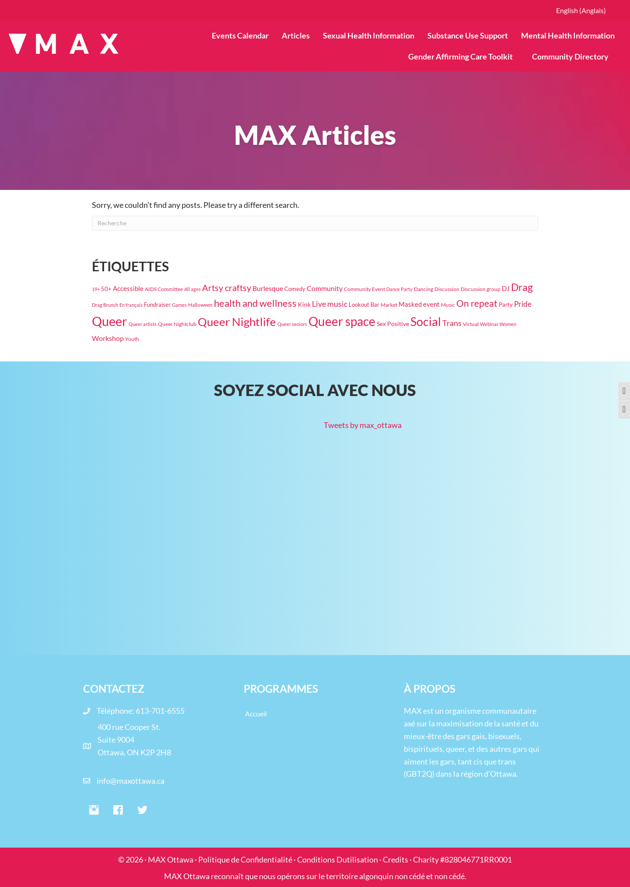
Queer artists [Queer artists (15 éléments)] (143, 324)
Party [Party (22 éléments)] (506, 305)
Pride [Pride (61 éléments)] (523, 304)
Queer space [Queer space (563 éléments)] (341, 321)
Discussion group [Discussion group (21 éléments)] (480, 289)
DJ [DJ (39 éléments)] (506, 288)
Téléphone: (116, 710)
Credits (395, 859)
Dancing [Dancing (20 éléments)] (423, 289)
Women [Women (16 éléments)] (508, 324)
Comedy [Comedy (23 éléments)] (294, 288)
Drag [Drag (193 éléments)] (522, 287)
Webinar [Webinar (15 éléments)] (489, 324)
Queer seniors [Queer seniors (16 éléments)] (292, 324)
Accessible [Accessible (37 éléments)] (128, 288)
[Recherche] (315, 223)
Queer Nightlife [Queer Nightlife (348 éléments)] (237, 321)
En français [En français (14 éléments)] (131, 305)
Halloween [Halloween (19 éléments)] (200, 305)
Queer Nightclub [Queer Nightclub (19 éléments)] (177, 324)
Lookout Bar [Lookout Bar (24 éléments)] (364, 304)
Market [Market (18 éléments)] (389, 305)
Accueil (256, 713)
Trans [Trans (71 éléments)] (452, 323)
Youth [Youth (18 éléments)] (132, 339)
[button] (94, 810)
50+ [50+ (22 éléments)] (106, 289)
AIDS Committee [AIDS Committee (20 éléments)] (164, 289)
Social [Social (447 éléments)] (425, 322)
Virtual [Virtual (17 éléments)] (471, 324)
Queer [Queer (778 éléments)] (109, 321)
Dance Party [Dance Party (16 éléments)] (399, 289)
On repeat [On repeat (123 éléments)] (476, 303)
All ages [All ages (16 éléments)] (192, 289)
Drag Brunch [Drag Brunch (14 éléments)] (105, 305)
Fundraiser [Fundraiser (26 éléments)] (157, 304)
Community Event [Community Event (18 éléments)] (364, 289)
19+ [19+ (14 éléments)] (96, 289)
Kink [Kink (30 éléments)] (304, 304)
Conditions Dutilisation (337, 859)
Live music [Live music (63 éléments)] (329, 304)
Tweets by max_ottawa (363, 425)
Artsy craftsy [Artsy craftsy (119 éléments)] (226, 287)
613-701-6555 (160, 710)
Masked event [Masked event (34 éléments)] (419, 304)
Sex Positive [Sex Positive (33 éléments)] (393, 323)
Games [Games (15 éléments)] (179, 305)
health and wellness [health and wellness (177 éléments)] (255, 303)
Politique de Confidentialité (245, 859)
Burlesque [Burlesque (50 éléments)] (267, 288)
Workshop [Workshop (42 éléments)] (108, 338)
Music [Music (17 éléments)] (448, 305)
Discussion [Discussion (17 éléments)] (446, 289)
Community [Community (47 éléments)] (325, 288)
